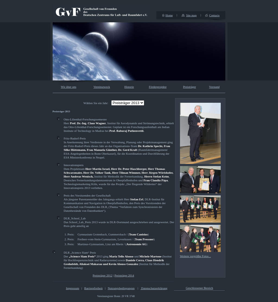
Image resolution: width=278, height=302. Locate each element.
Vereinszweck (101, 86)
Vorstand (214, 86)
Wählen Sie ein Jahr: (95, 103)
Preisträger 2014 (124, 275)
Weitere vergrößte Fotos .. (195, 256)
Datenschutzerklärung (153, 288)
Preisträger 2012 (102, 275)
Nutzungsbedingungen (121, 288)
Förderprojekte (157, 86)
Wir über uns (68, 86)
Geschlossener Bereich (199, 287)
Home (169, 15)
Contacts (214, 15)
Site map (191, 15)
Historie (129, 86)
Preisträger (189, 86)
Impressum (72, 288)
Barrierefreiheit (93, 288)
